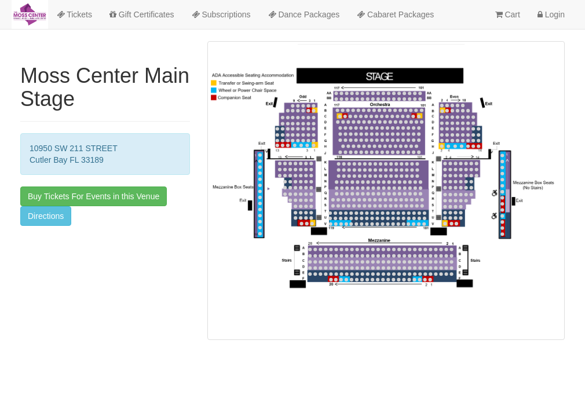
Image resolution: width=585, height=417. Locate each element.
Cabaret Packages (395, 14)
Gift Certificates (141, 14)
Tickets (74, 14)
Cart (507, 14)
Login (551, 14)
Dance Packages (304, 14)
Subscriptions (221, 14)
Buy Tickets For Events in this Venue (93, 196)
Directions (46, 216)
